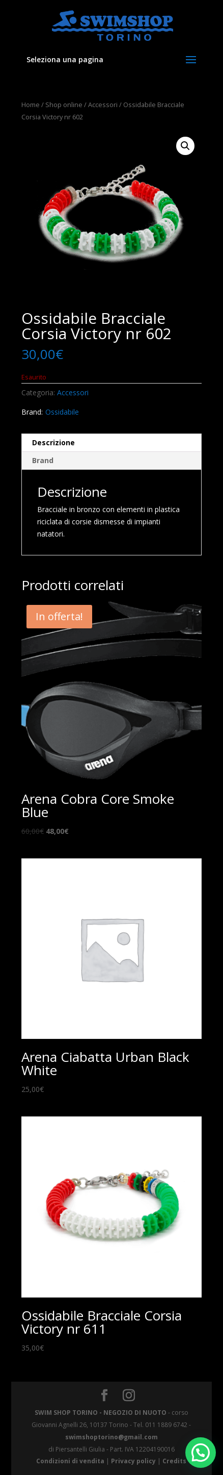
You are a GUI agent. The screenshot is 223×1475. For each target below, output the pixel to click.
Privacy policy (133, 1461)
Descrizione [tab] (53, 442)
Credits (174, 1461)
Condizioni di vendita (70, 1461)
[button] (185, 146)
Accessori (103, 104)
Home (30, 104)
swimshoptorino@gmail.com (111, 1437)
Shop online (63, 104)
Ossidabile (62, 412)
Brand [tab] (42, 460)
